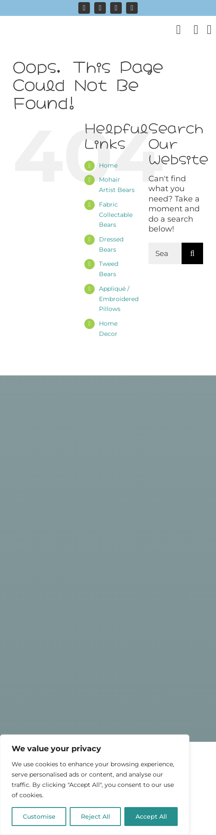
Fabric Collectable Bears (116, 215)
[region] (94, 784)
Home (108, 165)
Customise (39, 816)
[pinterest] (116, 8)
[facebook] (100, 8)
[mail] (132, 8)
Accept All (151, 816)
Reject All (95, 816)
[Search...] (165, 253)
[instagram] (84, 8)
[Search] (192, 253)
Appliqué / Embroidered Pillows (119, 299)
